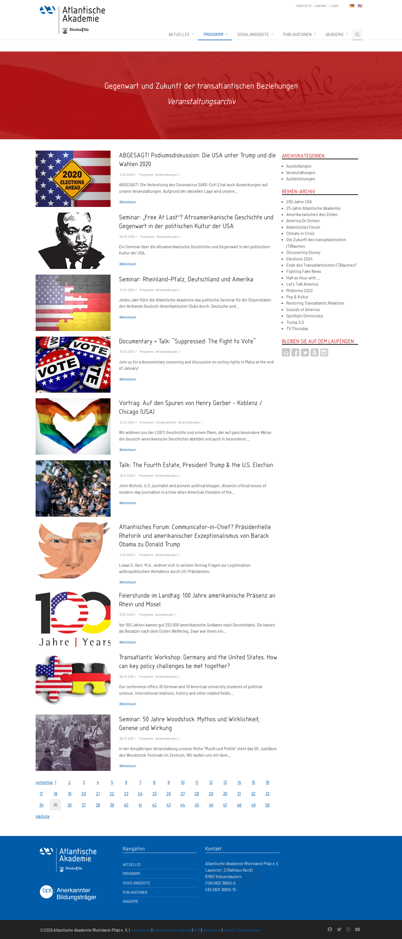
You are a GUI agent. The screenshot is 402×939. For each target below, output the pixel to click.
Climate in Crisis (300, 233)
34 (41, 804)
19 (69, 793)
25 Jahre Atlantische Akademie (313, 208)
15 (253, 782)
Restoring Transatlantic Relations (315, 302)
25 (154, 793)
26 (169, 793)
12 (211, 782)
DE (352, 5)
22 (112, 793)
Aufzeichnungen (300, 178)
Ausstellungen (299, 165)
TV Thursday (297, 328)
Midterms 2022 (299, 290)
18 (55, 793)
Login (334, 6)
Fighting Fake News (303, 271)
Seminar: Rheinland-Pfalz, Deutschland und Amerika (186, 279)
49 (253, 804)
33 (267, 793)
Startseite (304, 6)
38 (98, 804)
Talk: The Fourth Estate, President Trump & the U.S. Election (196, 465)
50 (267, 804)
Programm (213, 34)
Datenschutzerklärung (172, 929)
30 (225, 793)
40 (126, 804)
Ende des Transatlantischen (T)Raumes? (321, 265)
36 (70, 804)
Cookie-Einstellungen (243, 929)
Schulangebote (253, 34)
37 (84, 804)
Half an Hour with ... (303, 277)
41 (140, 804)
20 (83, 793)
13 (225, 782)
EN (360, 5)
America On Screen (303, 220)
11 (196, 782)
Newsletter (211, 929)
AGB (196, 929)
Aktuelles (178, 34)
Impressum (141, 929)
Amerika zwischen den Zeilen (312, 214)
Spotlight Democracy (304, 315)
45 (197, 804)
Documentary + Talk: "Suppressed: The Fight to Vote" (187, 341)
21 (98, 793)
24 (140, 793)
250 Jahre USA (299, 201)
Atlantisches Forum (303, 227)
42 (154, 804)
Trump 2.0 (295, 322)
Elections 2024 (299, 258)
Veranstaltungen (300, 172)
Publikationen (297, 34)
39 (112, 804)
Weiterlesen (127, 202)
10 (183, 782)
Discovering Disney (303, 252)
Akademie (335, 34)
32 (253, 793)
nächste (41, 816)
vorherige (41, 782)
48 (239, 804)
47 (225, 804)
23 (126, 793)
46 (211, 804)
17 (41, 793)
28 (196, 793)
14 (239, 782)
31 (239, 793)
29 (211, 793)
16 (267, 782)
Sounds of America (302, 309)
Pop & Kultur (297, 296)
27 (183, 793)
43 (169, 804)
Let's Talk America (302, 283)
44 (182, 804)
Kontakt (321, 6)
